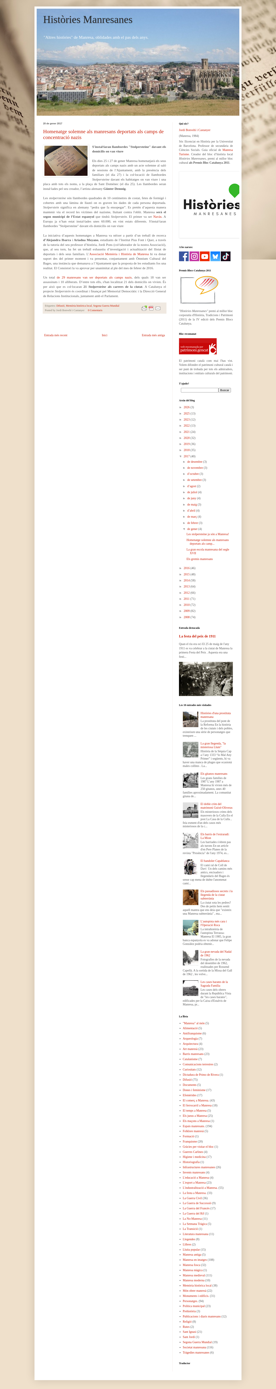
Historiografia (191, 1162)
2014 (187, 580)
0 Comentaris (95, 310)
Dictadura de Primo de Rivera (201, 1074)
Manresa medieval (194, 1275)
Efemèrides (190, 1095)
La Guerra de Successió (197, 1203)
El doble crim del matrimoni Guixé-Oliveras (216, 805)
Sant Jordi (189, 1337)
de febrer (193, 523)
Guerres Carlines (193, 1152)
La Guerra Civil (192, 1198)
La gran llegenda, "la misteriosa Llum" (213, 745)
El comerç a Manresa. (196, 1100)
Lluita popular (191, 1249)
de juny (192, 498)
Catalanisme (190, 1059)
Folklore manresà (193, 1131)
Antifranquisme (192, 1033)
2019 (187, 444)
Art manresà (190, 1049)
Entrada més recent (55, 335)
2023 (187, 419)
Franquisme (190, 1141)
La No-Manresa (192, 1218)
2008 (187, 617)
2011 (187, 598)
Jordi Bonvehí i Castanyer (194, 130)
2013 (187, 586)
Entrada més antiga (153, 335)
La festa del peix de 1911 (197, 636)
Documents (190, 1085)
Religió (187, 1321)
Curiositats (189, 1069)
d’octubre (193, 473)
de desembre (195, 461)
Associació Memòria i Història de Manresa (119, 254)
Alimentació (190, 1028)
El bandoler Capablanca (215, 861)
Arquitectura (190, 1043)
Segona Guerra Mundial (106, 305)
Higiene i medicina (194, 1157)
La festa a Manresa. (195, 1193)
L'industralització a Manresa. (200, 1187)
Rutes (186, 1326)
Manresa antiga (192, 1254)
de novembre (195, 467)
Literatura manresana (196, 1234)
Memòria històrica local (79, 305)
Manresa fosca (191, 1265)
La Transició (190, 1229)
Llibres (187, 1244)
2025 (187, 413)
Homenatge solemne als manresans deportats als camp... (208, 541)
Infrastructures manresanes (199, 1167)
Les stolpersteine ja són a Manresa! (208, 534)
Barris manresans (193, 1054)
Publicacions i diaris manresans (202, 1316)
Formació (188, 1136)
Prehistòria (189, 1311)
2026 (187, 407)
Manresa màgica (193, 1270)
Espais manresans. (194, 1126)
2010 (187, 604)
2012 (187, 592)
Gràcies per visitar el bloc (198, 1146)
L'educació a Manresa (196, 1177)
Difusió (60, 305)
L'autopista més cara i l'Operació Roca (214, 923)
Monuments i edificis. (196, 1296)
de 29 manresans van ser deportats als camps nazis (94, 277)
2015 (187, 574)
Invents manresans (194, 1172)
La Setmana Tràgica (195, 1224)
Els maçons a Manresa (196, 1121)
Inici (104, 335)
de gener (192, 529)
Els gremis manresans (200, 559)
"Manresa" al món (194, 1023)
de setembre (194, 480)
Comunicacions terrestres (198, 1064)
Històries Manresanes (88, 19)
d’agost (192, 486)
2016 (187, 568)
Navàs (157, 216)
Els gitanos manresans (214, 773)
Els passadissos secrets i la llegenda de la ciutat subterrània (217, 895)
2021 (187, 432)
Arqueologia (190, 1038)
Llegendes (189, 1239)
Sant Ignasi (189, 1331)
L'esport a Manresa (194, 1182)
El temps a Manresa (195, 1110)
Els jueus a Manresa (195, 1115)
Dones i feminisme (194, 1090)
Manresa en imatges (195, 1259)
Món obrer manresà (195, 1290)
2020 (187, 438)
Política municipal (194, 1306)
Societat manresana (194, 1347)
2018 (187, 450)
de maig (192, 504)
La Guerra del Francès (196, 1208)
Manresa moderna (194, 1280)
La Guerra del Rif (193, 1213)
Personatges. (190, 1301)
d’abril (191, 510)
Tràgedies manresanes (196, 1352)
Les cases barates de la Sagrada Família (214, 983)
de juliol (192, 492)
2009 (187, 611)
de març (192, 516)
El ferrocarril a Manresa (197, 1105)
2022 (187, 425)
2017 (187, 456)
